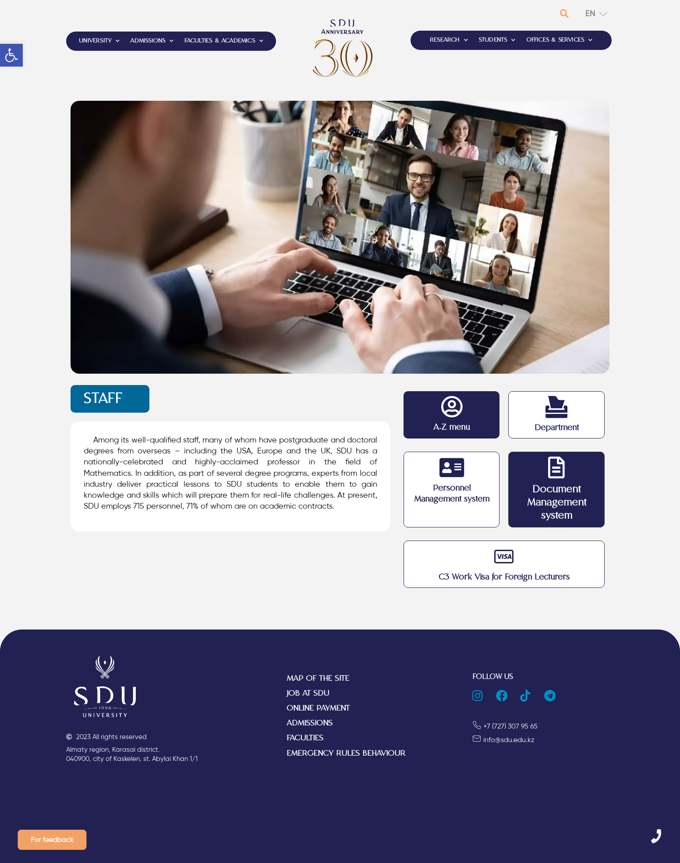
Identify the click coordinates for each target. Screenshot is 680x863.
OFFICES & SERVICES (559, 40)
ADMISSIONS (152, 41)
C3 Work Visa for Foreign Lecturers (504, 577)
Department (557, 428)
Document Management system (556, 503)
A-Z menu (451, 427)
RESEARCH (449, 40)
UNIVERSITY (99, 41)
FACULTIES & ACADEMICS (223, 41)
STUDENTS (497, 40)
